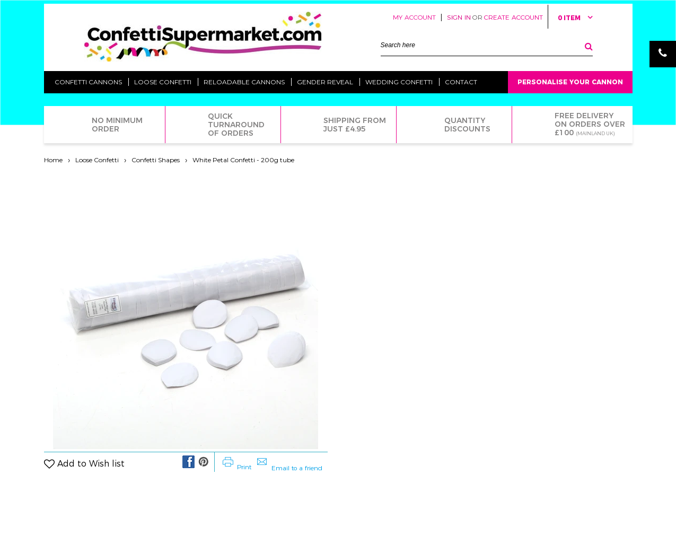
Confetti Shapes (155, 160)
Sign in (459, 17)
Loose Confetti (97, 160)
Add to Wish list (91, 464)
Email (662, 80)
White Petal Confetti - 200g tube (243, 160)
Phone (662, 54)
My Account (414, 17)
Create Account (513, 17)
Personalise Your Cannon (570, 82)
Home (53, 160)
